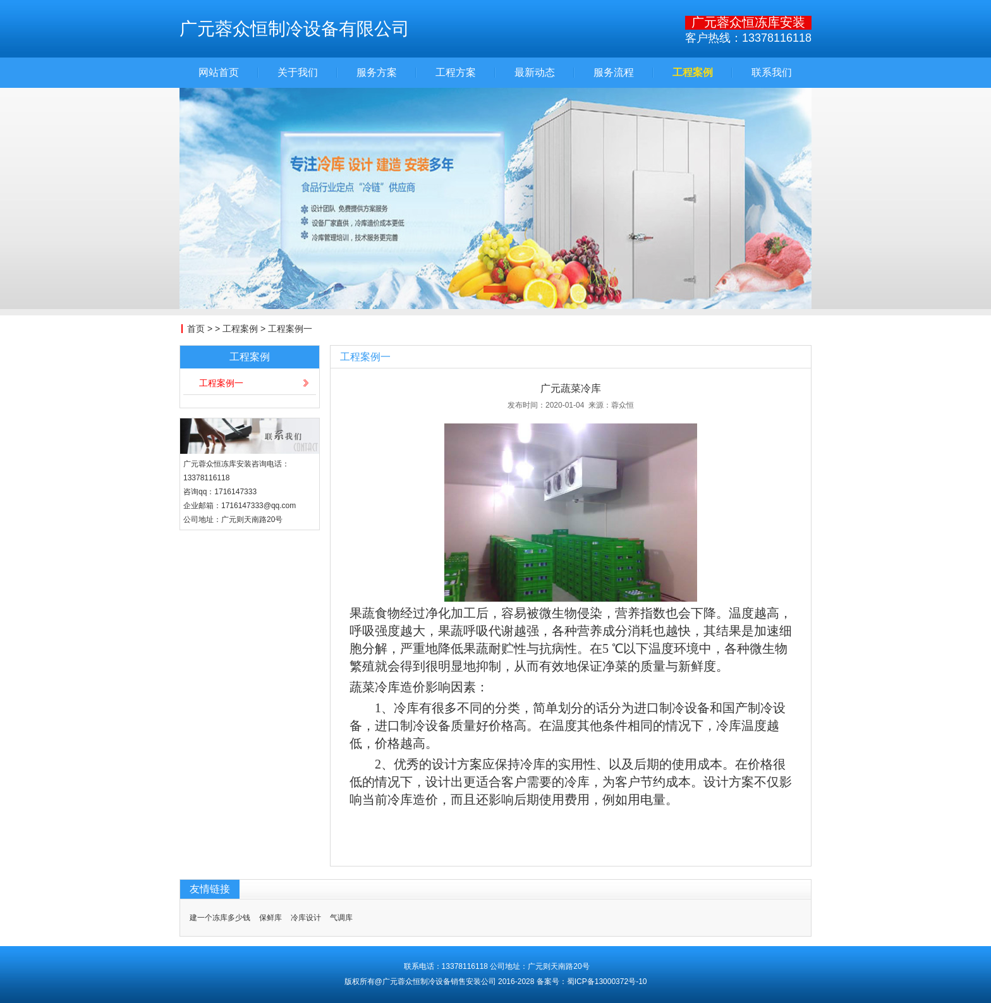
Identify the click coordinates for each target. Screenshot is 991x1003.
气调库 (341, 917)
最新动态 (534, 73)
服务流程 (613, 73)
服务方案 (376, 73)
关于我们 (297, 73)
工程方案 (455, 73)
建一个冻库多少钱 (220, 917)
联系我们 (771, 73)
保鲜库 (270, 917)
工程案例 (692, 73)
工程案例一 (290, 329)
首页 (196, 329)
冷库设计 (306, 917)
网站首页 (218, 73)
